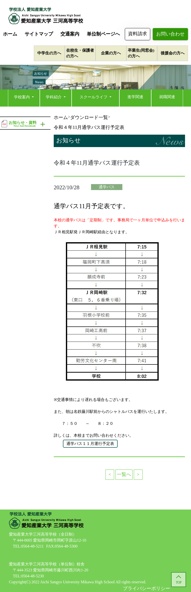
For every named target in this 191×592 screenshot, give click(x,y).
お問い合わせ (170, 34)
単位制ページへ (103, 34)
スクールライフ (94, 97)
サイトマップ (39, 34)
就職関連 (167, 97)
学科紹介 (54, 97)
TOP (178, 582)
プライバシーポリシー (146, 588)
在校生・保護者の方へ (80, 53)
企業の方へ (111, 53)
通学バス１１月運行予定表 (90, 443)
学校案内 (22, 97)
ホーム (10, 34)
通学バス (107, 187)
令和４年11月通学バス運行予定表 (89, 127)
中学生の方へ (49, 53)
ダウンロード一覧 (89, 117)
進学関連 (135, 97)
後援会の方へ (173, 53)
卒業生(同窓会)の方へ (141, 53)
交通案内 (69, 34)
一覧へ (124, 474)
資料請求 (137, 33)
